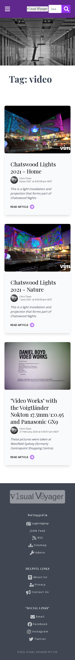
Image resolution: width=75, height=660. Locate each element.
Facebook (38, 624)
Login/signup (40, 523)
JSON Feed (37, 531)
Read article (22, 207)
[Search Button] (66, 9)
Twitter (37, 639)
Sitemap (37, 545)
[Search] (55, 9)
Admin (37, 553)
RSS (37, 538)
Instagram (37, 631)
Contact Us (37, 592)
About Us (37, 577)
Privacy (37, 585)
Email (37, 617)
